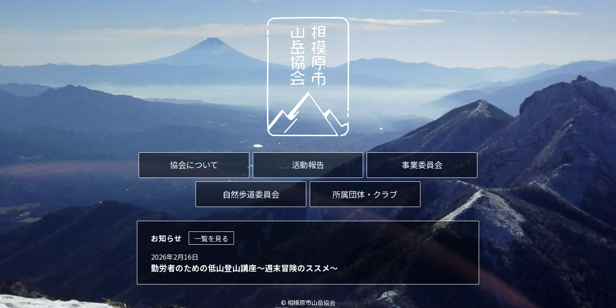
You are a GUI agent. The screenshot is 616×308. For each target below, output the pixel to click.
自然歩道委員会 (250, 194)
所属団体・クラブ (364, 194)
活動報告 (308, 165)
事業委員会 (422, 165)
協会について (194, 165)
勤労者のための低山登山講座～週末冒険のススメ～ (244, 267)
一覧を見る (211, 238)
